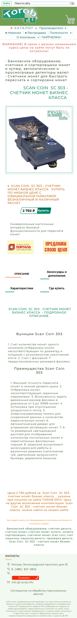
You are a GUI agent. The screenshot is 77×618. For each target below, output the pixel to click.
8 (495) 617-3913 (23, 569)
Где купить (56, 288)
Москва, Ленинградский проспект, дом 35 (39, 564)
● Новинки (14, 32)
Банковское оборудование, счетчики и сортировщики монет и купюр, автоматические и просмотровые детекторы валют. (37, 66)
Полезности (59, 32)
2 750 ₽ (29, 211)
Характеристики (21, 288)
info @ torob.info (22, 582)
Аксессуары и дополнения (57, 273)
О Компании (26, 37)
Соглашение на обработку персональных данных (38, 592)
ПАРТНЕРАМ (50, 37)
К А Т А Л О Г (24, 28)
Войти (6, 3)
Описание (21, 273)
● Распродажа (36, 32)
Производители (51, 28)
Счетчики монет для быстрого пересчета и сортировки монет (36, 78)
